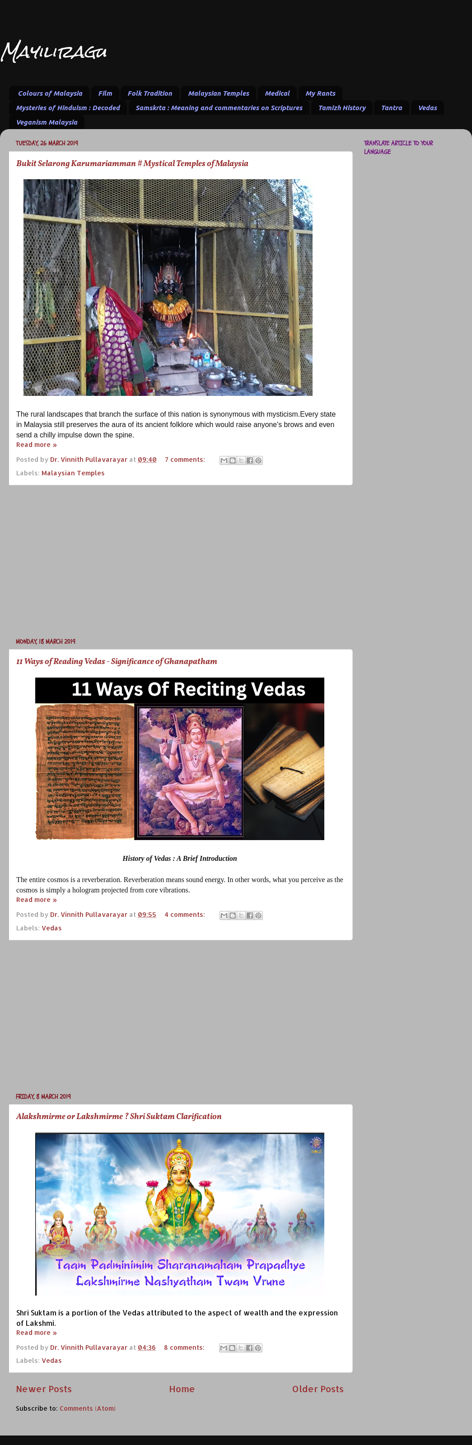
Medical (277, 93)
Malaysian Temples (218, 93)
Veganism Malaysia (46, 122)
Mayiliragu (53, 52)
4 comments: (185, 914)
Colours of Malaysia (50, 93)
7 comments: (186, 459)
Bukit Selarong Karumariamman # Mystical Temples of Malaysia (132, 164)
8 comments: (185, 1347)
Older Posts (318, 1388)
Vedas (427, 108)
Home (182, 1388)
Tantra (391, 108)
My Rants (320, 93)
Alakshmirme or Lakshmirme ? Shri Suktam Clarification (119, 1117)
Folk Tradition (149, 93)
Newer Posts (44, 1388)
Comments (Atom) (88, 1408)
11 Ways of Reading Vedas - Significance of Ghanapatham (116, 662)
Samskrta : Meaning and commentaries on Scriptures (219, 108)
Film (105, 93)
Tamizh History (341, 108)
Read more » (36, 444)
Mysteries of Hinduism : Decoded (68, 108)
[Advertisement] (180, 561)
